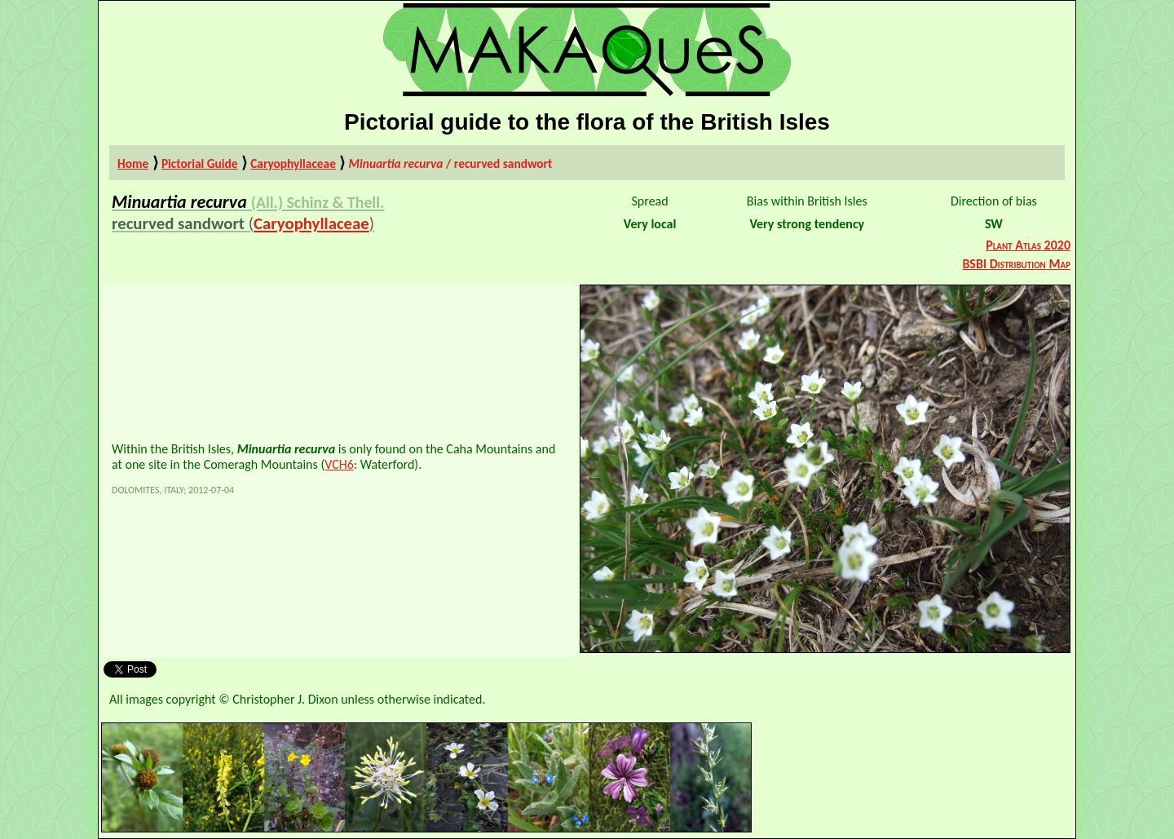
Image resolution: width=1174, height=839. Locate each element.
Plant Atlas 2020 (1028, 245)
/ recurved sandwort (451, 163)
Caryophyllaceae (293, 163)
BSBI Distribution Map (1016, 264)
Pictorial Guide (199, 163)
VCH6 (339, 464)
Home (132, 163)
